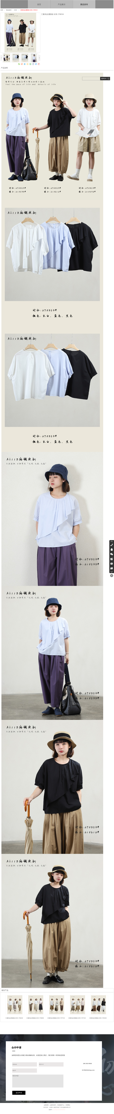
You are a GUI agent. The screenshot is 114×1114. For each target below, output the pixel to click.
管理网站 (68, 1105)
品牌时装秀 (53, 1105)
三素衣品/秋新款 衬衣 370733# (77, 1018)
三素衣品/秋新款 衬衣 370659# (98, 1018)
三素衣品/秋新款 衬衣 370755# (56, 1018)
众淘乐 (51, 1107)
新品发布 (9, 10)
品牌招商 (46, 1105)
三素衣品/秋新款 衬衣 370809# (35, 1018)
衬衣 (15, 10)
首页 (1, 10)
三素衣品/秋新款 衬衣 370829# (14, 1018)
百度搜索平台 (60, 1105)
